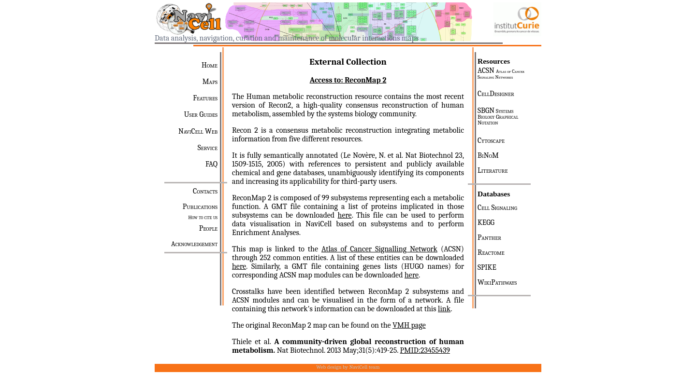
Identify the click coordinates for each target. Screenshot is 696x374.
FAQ (211, 164)
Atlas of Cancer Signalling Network (379, 249)
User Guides (201, 114)
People (208, 228)
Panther (489, 237)
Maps (210, 81)
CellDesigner (496, 93)
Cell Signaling (497, 207)
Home (210, 65)
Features (205, 98)
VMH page (409, 325)
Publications (200, 206)
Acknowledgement (194, 244)
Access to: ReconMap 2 (348, 80)
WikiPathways (497, 282)
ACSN (501, 73)
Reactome (491, 252)
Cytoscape (491, 140)
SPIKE (487, 267)
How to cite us (203, 217)
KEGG (486, 222)
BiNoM (488, 155)
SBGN (498, 116)
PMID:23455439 (425, 350)
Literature (493, 170)
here (345, 215)
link (444, 309)
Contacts (205, 191)
